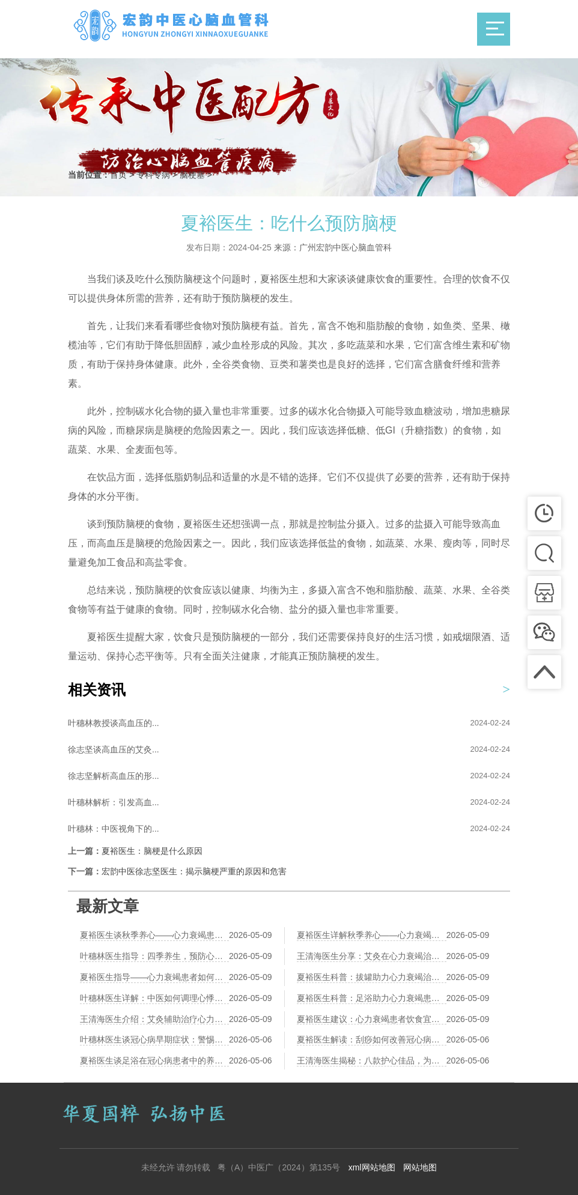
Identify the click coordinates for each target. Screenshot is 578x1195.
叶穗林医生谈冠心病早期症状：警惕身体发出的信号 (154, 1039)
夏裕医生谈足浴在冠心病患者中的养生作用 (154, 1060)
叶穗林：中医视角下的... (113, 828)
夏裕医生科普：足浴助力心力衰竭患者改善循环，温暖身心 (371, 998)
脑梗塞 (192, 175)
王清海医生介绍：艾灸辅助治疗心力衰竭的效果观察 (154, 1019)
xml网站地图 (371, 1167)
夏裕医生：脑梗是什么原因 (152, 851)
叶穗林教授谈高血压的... (113, 723)
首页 (118, 175)
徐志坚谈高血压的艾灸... (113, 749)
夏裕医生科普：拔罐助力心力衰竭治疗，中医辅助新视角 (371, 977)
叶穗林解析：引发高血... (113, 802)
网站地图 (420, 1167)
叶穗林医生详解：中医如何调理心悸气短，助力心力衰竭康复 (154, 998)
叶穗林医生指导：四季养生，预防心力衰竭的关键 (154, 956)
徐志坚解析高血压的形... (113, 776)
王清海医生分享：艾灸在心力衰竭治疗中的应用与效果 (371, 956)
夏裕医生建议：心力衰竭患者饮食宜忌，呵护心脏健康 (371, 1019)
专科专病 (153, 175)
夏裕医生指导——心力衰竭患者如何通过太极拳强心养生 (154, 977)
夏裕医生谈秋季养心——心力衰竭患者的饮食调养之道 (154, 935)
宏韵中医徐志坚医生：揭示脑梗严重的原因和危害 (194, 871)
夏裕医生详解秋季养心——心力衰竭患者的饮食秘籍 (371, 935)
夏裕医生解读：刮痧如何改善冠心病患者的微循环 (371, 1039)
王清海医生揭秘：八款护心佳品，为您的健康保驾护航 (371, 1060)
